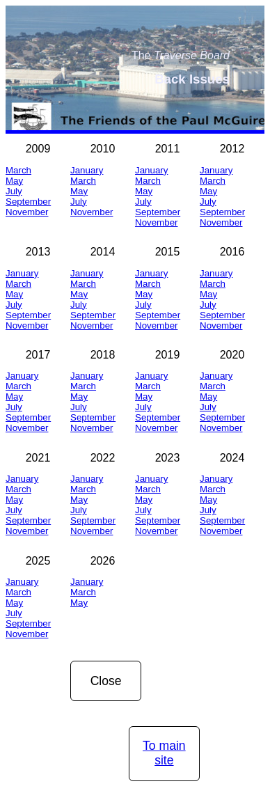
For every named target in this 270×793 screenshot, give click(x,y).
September (28, 201)
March (18, 170)
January (86, 170)
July (14, 191)
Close (106, 681)
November (27, 212)
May (14, 180)
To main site (164, 753)
